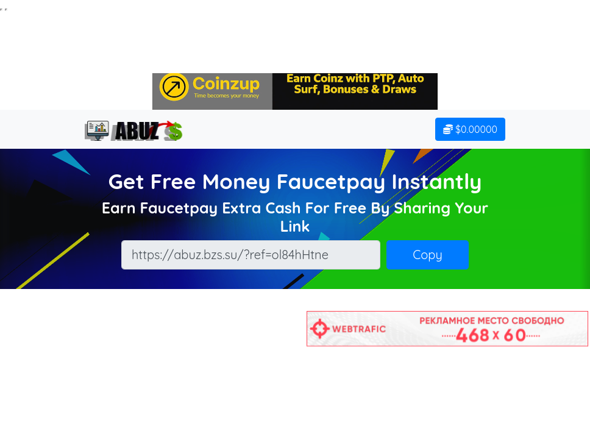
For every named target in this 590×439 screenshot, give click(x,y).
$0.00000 (470, 129)
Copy (427, 254)
